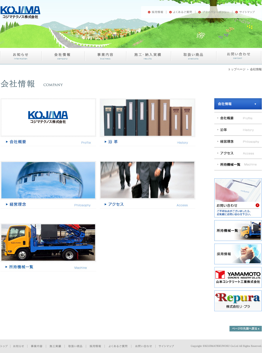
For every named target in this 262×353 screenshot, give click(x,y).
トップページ (236, 69)
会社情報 (256, 69)
